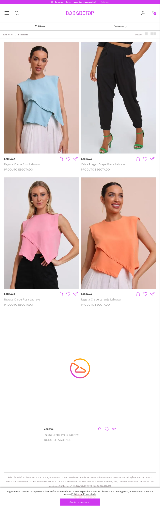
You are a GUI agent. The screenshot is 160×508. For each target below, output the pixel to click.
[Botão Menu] (6, 13)
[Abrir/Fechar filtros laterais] (40, 26)
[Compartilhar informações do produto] (75, 159)
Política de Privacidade (83, 494)
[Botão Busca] (16, 13)
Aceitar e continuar (80, 502)
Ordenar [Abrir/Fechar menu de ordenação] (119, 26)
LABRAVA (8, 34)
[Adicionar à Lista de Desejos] (68, 159)
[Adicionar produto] (61, 159)
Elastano (23, 34)
